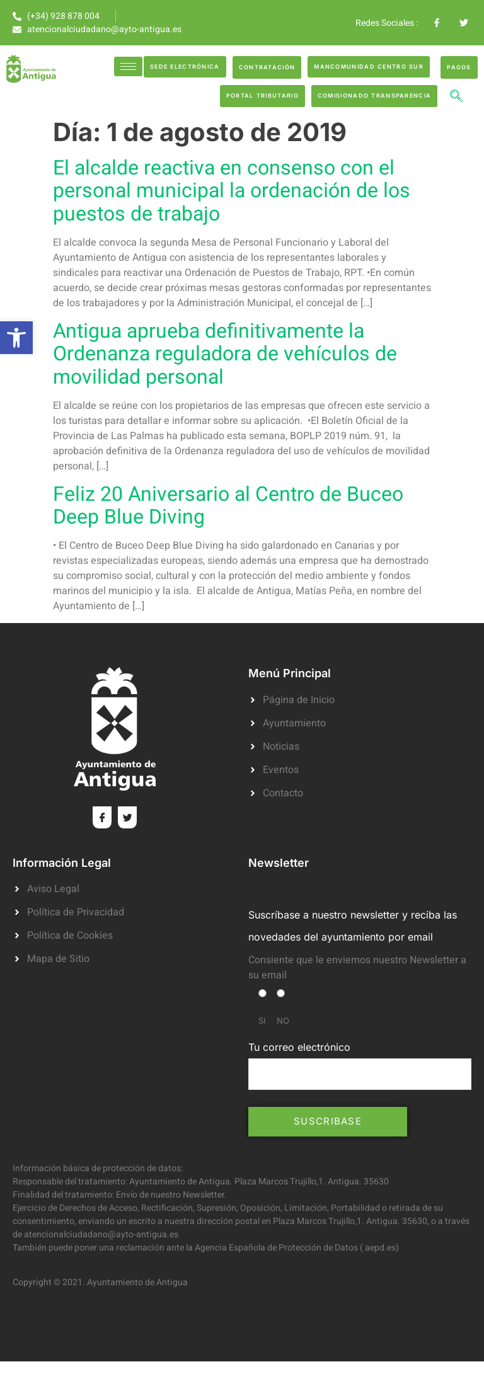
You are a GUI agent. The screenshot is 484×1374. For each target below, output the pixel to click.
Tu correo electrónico (359, 1065)
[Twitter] (127, 817)
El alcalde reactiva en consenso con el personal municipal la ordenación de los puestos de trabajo (231, 190)
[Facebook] (102, 817)
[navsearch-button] (456, 97)
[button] (16, 337)
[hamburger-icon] (128, 66)
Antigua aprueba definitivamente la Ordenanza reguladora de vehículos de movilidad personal (225, 353)
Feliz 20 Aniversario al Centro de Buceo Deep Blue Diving (228, 505)
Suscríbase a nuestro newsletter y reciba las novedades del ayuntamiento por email (352, 925)
